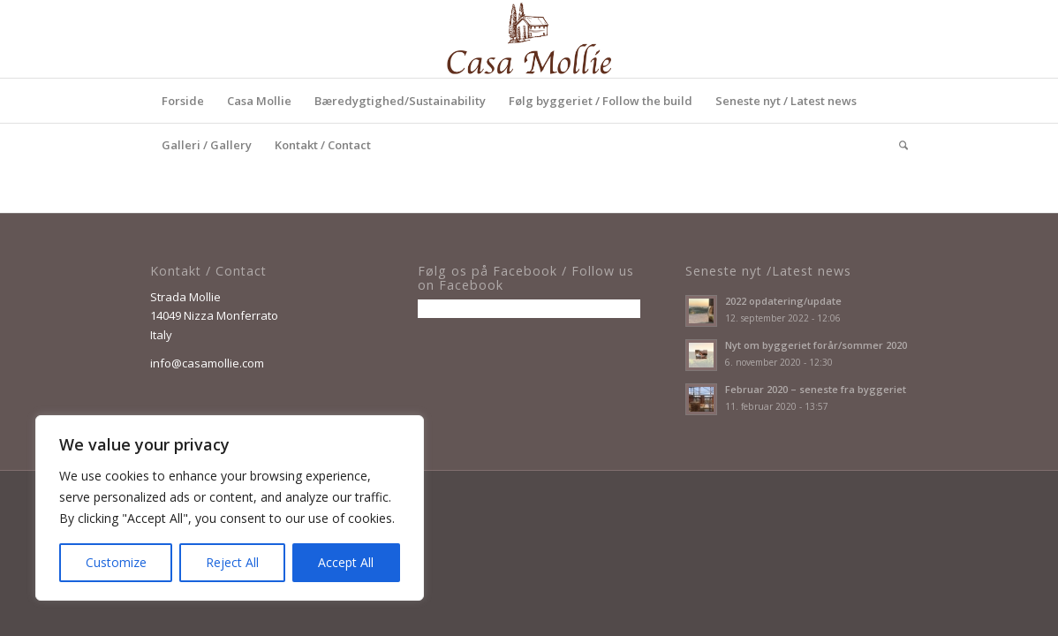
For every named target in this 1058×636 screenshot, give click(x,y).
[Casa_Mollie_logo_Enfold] (529, 39)
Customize (116, 562)
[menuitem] (182, 101)
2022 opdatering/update (783, 300)
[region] (229, 508)
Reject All (232, 562)
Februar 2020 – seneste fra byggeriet (815, 389)
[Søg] (898, 145)
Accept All (346, 562)
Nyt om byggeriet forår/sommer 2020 (816, 345)
